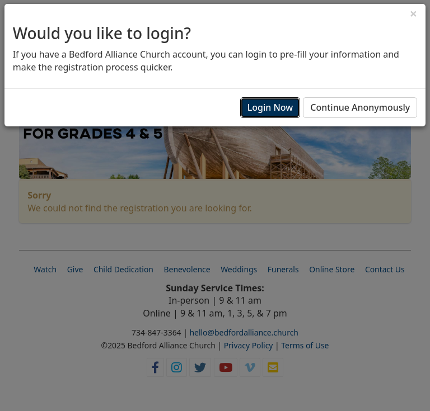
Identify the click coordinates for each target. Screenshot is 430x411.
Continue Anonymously (360, 107)
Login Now (270, 107)
